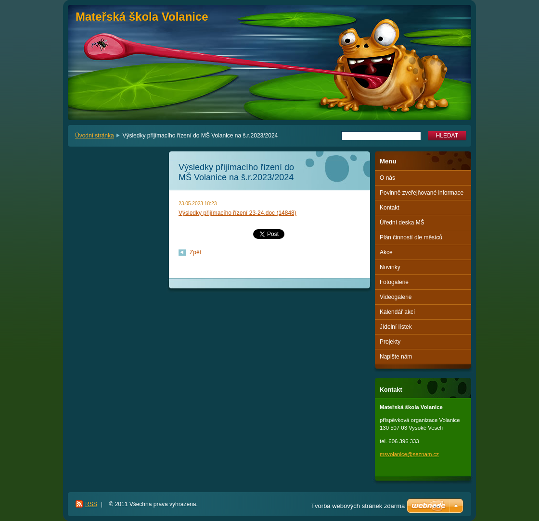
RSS (91, 504)
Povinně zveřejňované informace (421, 192)
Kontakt (389, 207)
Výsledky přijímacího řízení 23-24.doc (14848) (237, 213)
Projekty (390, 341)
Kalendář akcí (397, 312)
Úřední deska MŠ (402, 222)
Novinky (390, 267)
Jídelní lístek (396, 326)
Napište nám (396, 356)
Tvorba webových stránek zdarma (358, 505)
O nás (387, 177)
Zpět (195, 252)
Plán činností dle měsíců (411, 237)
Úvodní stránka (94, 135)
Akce (386, 252)
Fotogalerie (394, 282)
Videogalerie (396, 297)
